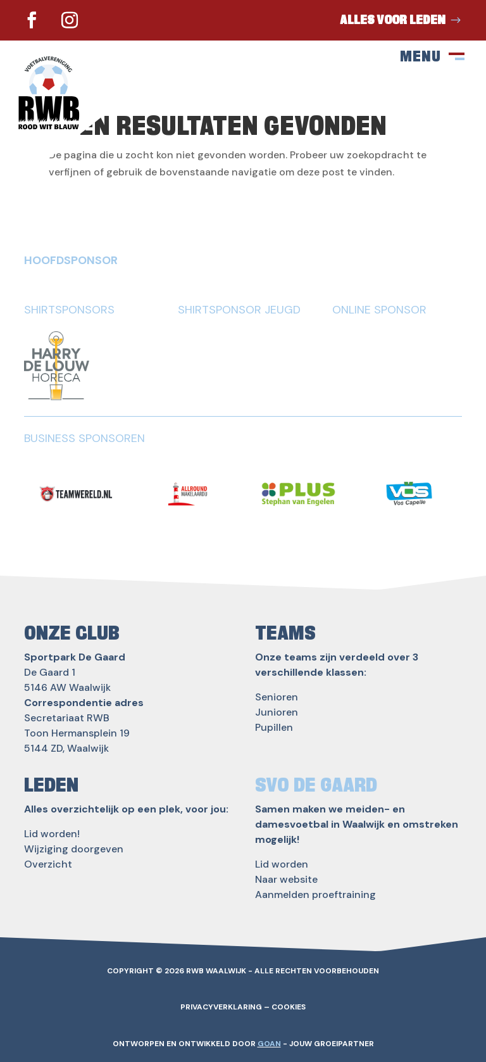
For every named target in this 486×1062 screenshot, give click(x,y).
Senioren (276, 697)
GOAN (269, 1044)
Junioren (276, 712)
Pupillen (274, 727)
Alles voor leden (393, 20)
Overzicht (48, 864)
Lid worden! (52, 833)
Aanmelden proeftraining (315, 894)
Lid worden (281, 864)
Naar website (286, 879)
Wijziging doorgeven (73, 849)
